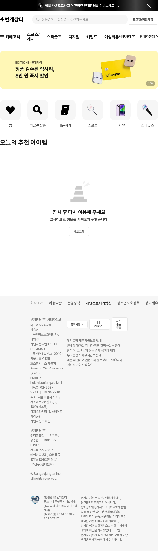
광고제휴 (151, 303)
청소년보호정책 (128, 303)
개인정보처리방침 (98, 303)
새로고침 (79, 231)
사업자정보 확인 (40, 421)
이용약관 (55, 303)
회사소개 (36, 303)
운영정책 (73, 303)
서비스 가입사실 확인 (80, 365)
